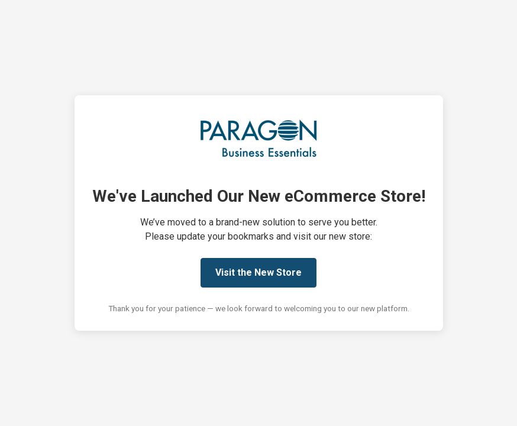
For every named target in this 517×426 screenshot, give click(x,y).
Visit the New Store (258, 272)
